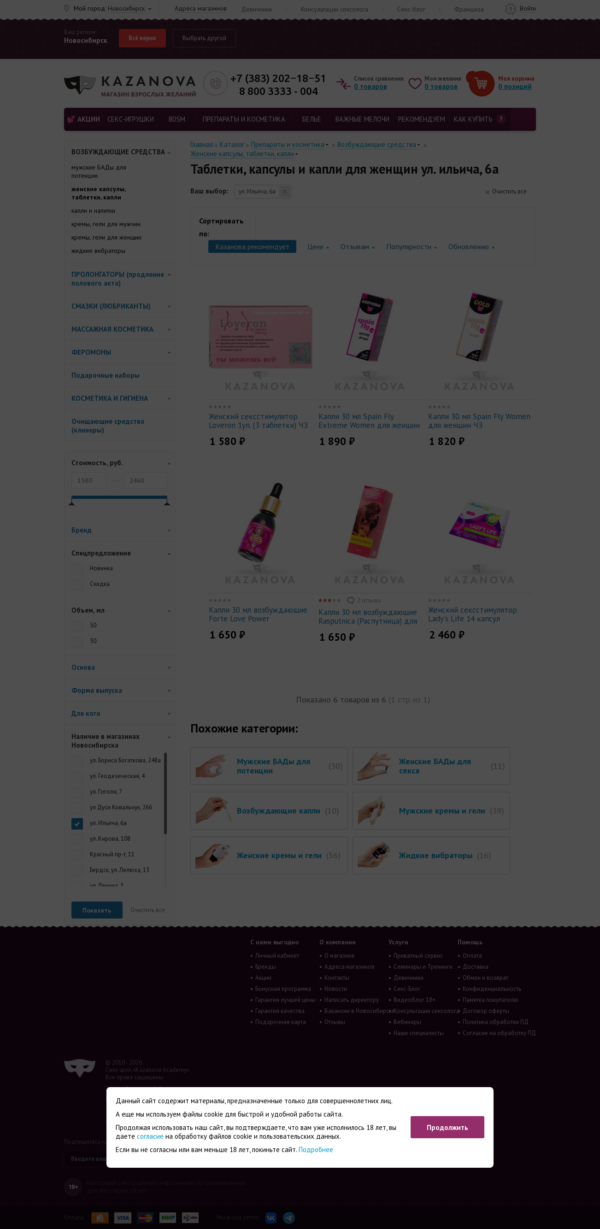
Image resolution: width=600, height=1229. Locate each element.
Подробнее (316, 1149)
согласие (150, 1136)
